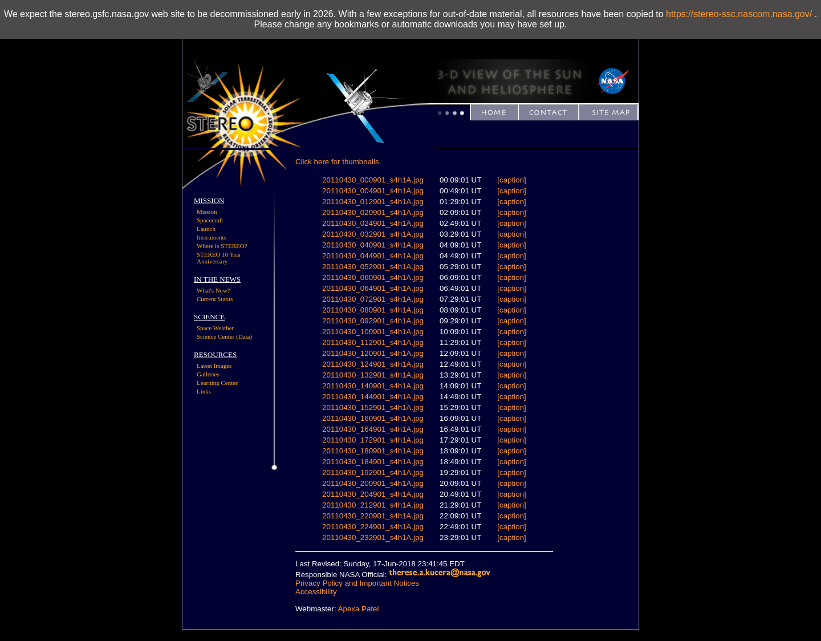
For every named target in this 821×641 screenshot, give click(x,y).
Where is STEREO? (222, 245)
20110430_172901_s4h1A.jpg (373, 440)
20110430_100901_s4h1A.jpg (373, 331)
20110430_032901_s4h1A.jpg (373, 234)
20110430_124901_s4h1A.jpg (373, 364)
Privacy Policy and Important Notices (357, 583)
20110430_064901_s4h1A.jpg (373, 288)
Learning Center (217, 382)
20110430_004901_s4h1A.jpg (373, 190)
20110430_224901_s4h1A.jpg (373, 526)
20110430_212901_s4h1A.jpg (373, 505)
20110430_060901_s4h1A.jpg (373, 277)
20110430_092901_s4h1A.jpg (373, 321)
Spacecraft (210, 220)
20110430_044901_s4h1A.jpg (373, 255)
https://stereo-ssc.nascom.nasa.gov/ (739, 14)
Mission (207, 211)
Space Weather (215, 327)
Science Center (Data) (224, 336)
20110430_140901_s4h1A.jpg (373, 386)
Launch (206, 228)
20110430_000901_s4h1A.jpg (373, 180)
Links (204, 391)
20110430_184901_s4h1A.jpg (373, 461)
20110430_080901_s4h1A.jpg (373, 310)
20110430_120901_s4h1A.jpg (373, 353)
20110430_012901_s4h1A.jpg (373, 201)
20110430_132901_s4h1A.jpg (373, 375)
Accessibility (316, 591)
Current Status (215, 298)
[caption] (511, 180)
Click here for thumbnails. (338, 161)
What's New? (213, 290)
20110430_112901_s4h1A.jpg (373, 342)
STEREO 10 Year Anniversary (219, 258)
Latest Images (214, 365)
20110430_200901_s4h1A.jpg (373, 483)
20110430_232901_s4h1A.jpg (373, 537)
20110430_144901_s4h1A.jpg (373, 396)
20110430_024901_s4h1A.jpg (373, 223)
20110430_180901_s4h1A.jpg (373, 451)
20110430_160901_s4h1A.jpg (373, 418)
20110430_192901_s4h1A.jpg (373, 472)
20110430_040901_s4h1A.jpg (373, 245)
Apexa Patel (358, 609)
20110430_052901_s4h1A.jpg (373, 266)
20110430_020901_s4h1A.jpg (373, 212)
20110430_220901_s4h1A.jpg (373, 516)
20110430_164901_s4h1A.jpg (373, 429)
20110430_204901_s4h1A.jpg (373, 494)
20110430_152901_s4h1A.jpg (373, 407)
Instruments (211, 237)
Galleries (208, 374)
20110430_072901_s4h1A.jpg (373, 299)
